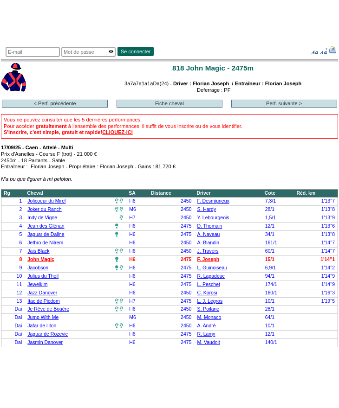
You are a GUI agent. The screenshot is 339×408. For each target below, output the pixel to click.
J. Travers (207, 251)
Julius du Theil (43, 276)
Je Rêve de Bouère (48, 309)
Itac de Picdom (43, 301)
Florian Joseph (211, 83)
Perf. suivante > (284, 103)
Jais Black (38, 251)
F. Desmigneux (213, 201)
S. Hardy (206, 209)
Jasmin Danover (45, 342)
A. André (206, 325)
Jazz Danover (42, 292)
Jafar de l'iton (41, 325)
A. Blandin (208, 242)
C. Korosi (207, 292)
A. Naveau (208, 234)
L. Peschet (208, 284)
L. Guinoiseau (212, 267)
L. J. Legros (209, 301)
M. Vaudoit (208, 342)
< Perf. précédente (55, 103)
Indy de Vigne (42, 217)
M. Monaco (209, 317)
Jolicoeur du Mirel (46, 201)
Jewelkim (37, 284)
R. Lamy (206, 334)
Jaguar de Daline (45, 234)
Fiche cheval (169, 103)
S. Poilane (208, 309)
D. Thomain (209, 226)
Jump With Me (43, 317)
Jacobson (37, 267)
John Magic (40, 259)
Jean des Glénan (45, 226)
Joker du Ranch (44, 209)
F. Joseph (208, 259)
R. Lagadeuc (210, 276)
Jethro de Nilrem (45, 242)
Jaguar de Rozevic (47, 334)
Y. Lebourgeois (213, 217)
